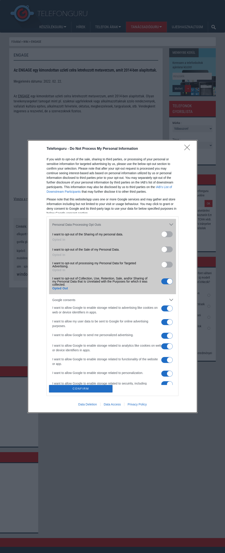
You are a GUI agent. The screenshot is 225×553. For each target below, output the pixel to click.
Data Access (112, 404)
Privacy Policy (137, 404)
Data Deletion (87, 404)
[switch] (167, 234)
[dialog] (112, 276)
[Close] (188, 149)
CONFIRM (81, 388)
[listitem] (112, 224)
